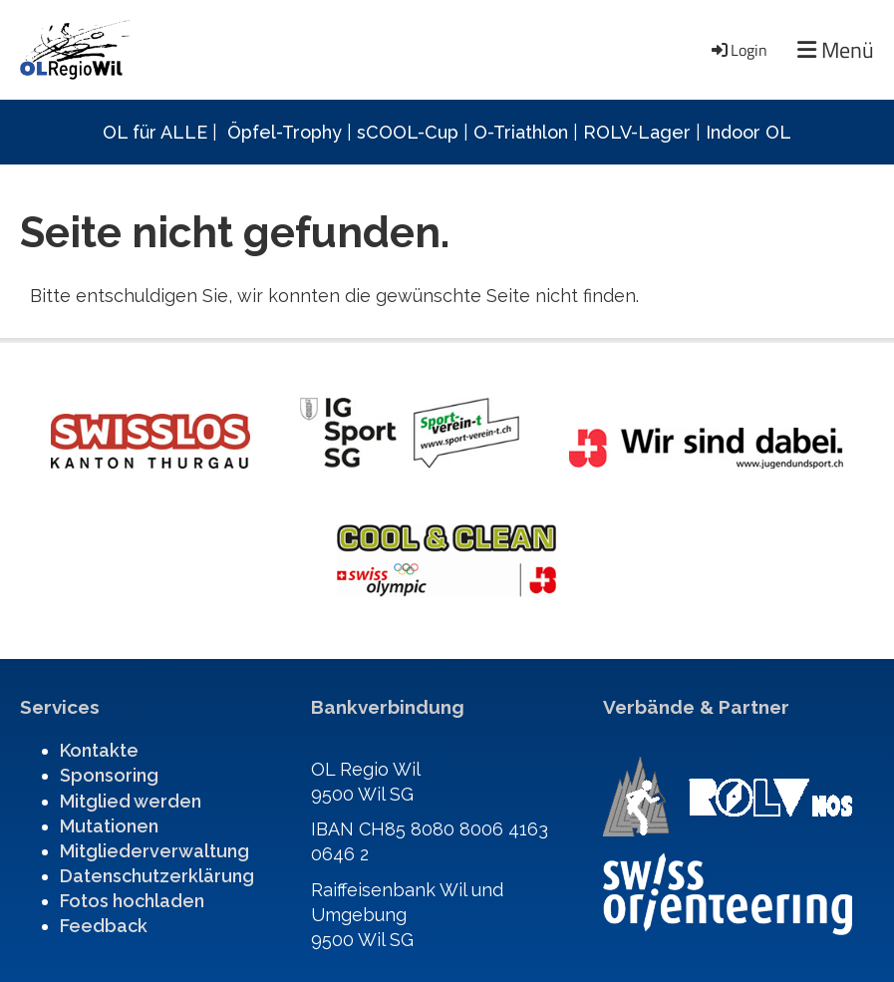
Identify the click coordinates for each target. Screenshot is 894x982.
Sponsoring (109, 775)
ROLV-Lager (637, 132)
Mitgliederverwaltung (154, 850)
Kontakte (99, 750)
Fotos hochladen (132, 900)
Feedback (104, 925)
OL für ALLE (155, 132)
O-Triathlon (520, 132)
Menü (835, 50)
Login (738, 50)
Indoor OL (748, 132)
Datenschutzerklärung (157, 875)
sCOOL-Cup (407, 132)
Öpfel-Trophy (284, 132)
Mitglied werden (130, 801)
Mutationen (109, 826)
